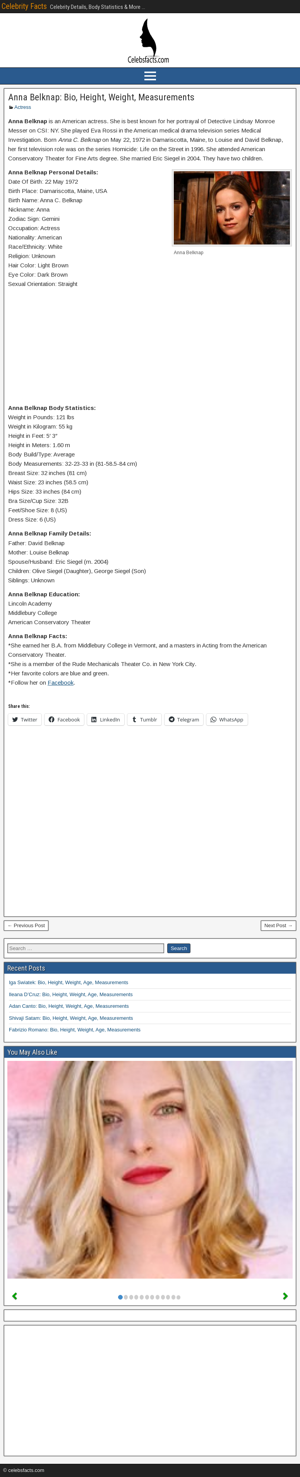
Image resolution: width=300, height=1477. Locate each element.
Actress (22, 107)
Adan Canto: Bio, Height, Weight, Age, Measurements (69, 1006)
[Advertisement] (150, 347)
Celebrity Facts (24, 6)
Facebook (61, 682)
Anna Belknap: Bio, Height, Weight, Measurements (101, 97)
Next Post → (278, 925)
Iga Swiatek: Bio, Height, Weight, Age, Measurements (68, 982)
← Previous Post (26, 925)
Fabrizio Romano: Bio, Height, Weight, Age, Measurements (75, 1030)
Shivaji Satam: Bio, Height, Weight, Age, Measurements (71, 1018)
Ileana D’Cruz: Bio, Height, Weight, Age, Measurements (71, 994)
